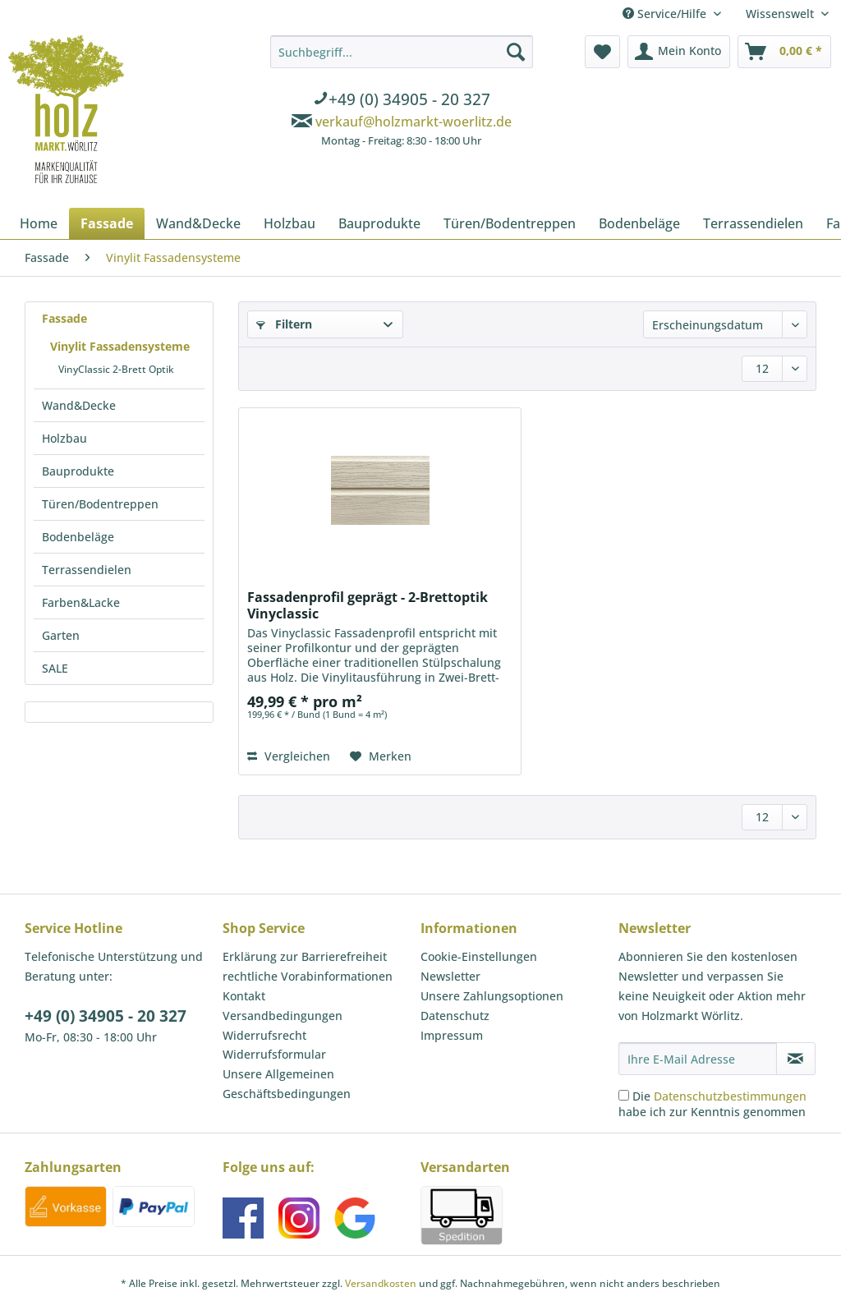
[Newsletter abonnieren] (796, 1058)
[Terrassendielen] (753, 223)
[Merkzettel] (602, 51)
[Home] (38, 223)
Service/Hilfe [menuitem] (666, 13)
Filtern (284, 324)
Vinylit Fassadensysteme (120, 346)
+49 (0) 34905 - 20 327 (105, 1016)
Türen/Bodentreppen (100, 504)
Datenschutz (454, 1015)
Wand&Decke (79, 405)
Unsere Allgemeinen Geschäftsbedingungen (287, 1083)
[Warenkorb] (784, 51)
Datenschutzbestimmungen (730, 1096)
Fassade (64, 318)
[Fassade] (107, 223)
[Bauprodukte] (379, 223)
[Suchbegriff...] (401, 51)
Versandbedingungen (282, 1015)
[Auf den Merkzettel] (380, 756)
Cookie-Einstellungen (478, 956)
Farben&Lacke (81, 602)
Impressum (451, 1035)
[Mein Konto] (678, 51)
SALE (55, 668)
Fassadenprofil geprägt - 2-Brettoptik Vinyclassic (367, 605)
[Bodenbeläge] (639, 223)
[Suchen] (516, 51)
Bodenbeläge (78, 537)
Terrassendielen (86, 569)
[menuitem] (401, 93)
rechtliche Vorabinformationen (308, 976)
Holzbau (64, 438)
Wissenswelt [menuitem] (781, 13)
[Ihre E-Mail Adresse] (697, 1058)
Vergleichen (288, 756)
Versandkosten (380, 1283)
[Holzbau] (289, 223)
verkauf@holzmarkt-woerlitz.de (413, 122)
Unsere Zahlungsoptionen (491, 996)
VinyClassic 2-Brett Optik (116, 369)
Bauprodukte (78, 471)
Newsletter (450, 976)
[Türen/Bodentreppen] (509, 223)
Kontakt (244, 996)
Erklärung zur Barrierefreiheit (305, 956)
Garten (61, 635)
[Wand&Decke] (198, 223)
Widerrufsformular (274, 1054)
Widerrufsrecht (264, 1035)
